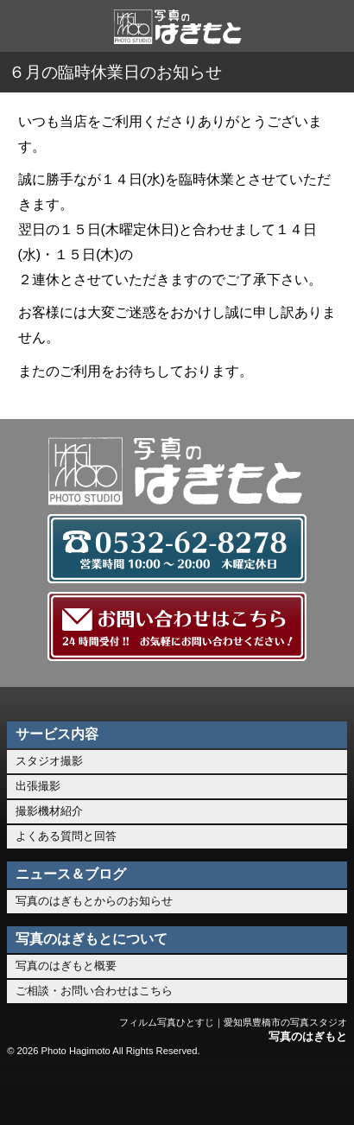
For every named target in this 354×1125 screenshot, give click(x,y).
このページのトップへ (247, 1090)
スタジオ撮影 (49, 760)
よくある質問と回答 (66, 835)
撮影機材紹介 (49, 810)
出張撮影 (38, 785)
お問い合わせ (176, 1090)
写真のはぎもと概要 (66, 965)
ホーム (36, 1090)
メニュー (317, 1090)
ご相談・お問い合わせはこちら (94, 990)
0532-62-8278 (106, 1090)
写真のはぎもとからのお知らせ (94, 900)
